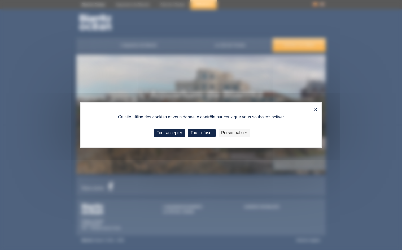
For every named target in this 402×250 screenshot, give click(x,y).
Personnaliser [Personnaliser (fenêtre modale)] (234, 133)
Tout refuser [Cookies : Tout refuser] (201, 133)
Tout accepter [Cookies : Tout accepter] (169, 133)
